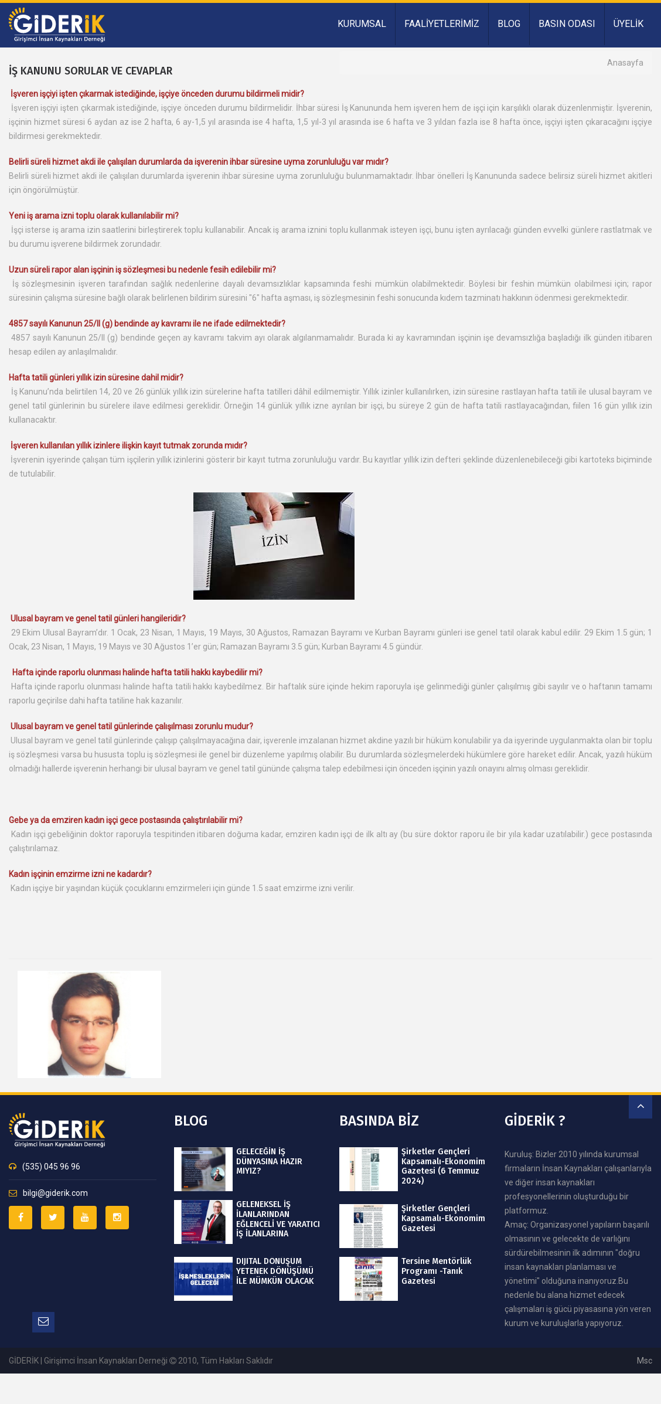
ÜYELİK (628, 23)
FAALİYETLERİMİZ (441, 23)
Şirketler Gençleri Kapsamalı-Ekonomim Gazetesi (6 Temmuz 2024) (443, 1166)
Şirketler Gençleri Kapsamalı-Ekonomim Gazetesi (443, 1218)
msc (644, 1360)
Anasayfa (625, 62)
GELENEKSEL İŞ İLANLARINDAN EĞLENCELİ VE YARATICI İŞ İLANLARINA (278, 1219)
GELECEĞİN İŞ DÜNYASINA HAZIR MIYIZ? (269, 1162)
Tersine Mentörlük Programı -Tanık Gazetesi (436, 1271)
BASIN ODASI (567, 23)
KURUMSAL (362, 23)
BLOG (509, 23)
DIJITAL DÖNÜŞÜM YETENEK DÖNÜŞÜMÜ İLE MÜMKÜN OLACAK (275, 1271)
